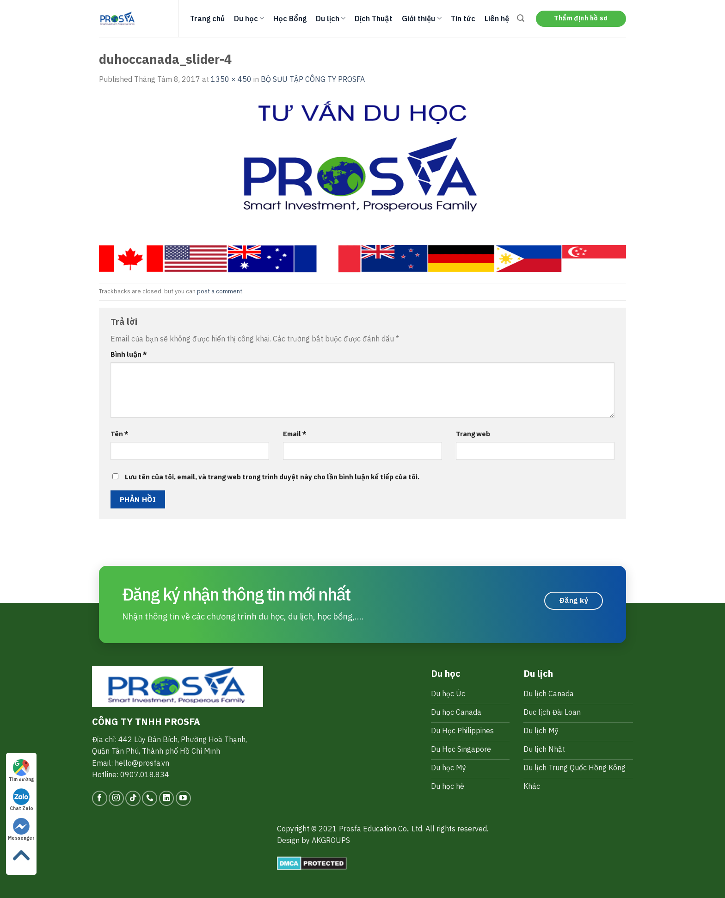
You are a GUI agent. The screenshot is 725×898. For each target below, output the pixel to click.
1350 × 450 (231, 79)
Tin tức (463, 18)
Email (295, 433)
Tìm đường (21, 770)
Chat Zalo (21, 799)
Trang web (473, 433)
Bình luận (129, 354)
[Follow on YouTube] (183, 798)
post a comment (219, 291)
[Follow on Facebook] (99, 798)
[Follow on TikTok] (133, 798)
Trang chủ (207, 18)
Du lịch (330, 18)
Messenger (21, 829)
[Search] (520, 18)
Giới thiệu (421, 18)
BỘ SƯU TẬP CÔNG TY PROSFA (313, 79)
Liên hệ (497, 18)
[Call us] (149, 798)
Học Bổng (290, 18)
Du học (249, 18)
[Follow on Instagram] (116, 798)
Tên (120, 433)
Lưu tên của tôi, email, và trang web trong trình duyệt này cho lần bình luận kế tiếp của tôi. (272, 476)
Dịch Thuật (374, 18)
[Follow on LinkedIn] (166, 798)
